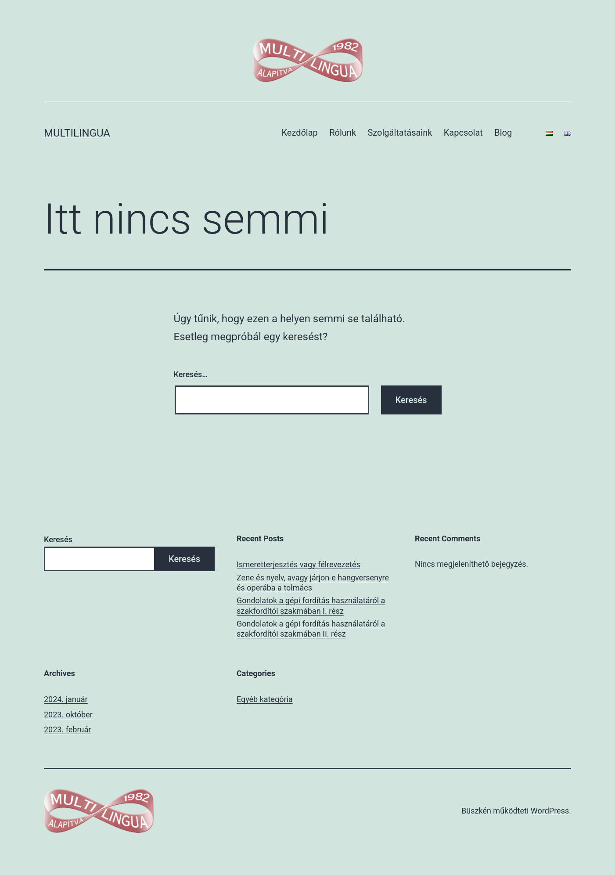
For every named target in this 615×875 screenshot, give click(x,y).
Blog (503, 132)
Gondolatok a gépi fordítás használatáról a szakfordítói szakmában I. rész (311, 605)
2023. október (68, 714)
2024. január (66, 699)
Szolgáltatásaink (399, 132)
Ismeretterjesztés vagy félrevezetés (298, 564)
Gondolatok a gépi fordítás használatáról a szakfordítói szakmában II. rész (311, 628)
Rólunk (342, 132)
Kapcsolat (463, 132)
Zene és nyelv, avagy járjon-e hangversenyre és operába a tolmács (313, 582)
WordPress (550, 810)
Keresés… (191, 374)
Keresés (58, 539)
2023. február (67, 729)
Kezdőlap (300, 132)
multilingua (77, 133)
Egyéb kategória (265, 699)
